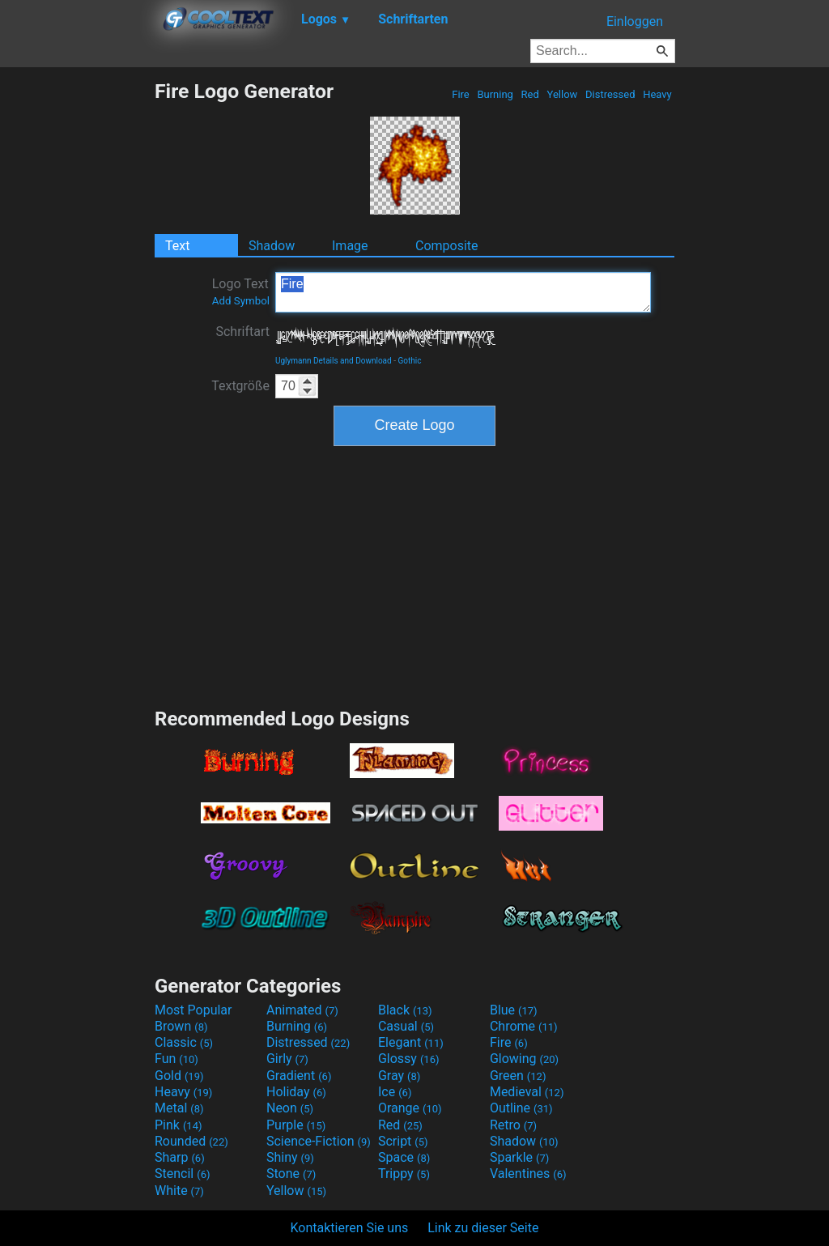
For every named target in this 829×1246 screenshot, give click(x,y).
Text (177, 245)
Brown (181, 1026)
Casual (406, 1026)
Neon (289, 1108)
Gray (399, 1075)
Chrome (524, 1026)
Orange (410, 1108)
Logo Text (241, 291)
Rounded (191, 1141)
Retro (513, 1125)
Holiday (296, 1091)
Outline (521, 1108)
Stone (291, 1173)
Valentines (528, 1173)
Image (350, 245)
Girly (287, 1058)
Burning (495, 94)
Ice (394, 1091)
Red (530, 94)
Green (518, 1075)
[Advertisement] (77, 322)
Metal (179, 1108)
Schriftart (242, 331)
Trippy (404, 1173)
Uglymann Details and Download (333, 360)
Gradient (298, 1075)
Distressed (610, 94)
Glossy (409, 1058)
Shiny (290, 1157)
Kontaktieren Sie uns (350, 1227)
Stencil (182, 1173)
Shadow (272, 245)
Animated (302, 1010)
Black (405, 1010)
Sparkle (519, 1157)
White (179, 1190)
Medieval (527, 1091)
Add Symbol (241, 301)
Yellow (562, 94)
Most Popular (193, 1010)
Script (403, 1141)
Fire (460, 94)
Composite (446, 245)
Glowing (524, 1058)
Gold (179, 1075)
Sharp (180, 1157)
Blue (514, 1010)
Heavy (657, 94)
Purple (295, 1125)
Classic (184, 1042)
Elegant (411, 1042)
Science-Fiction (318, 1141)
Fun (176, 1058)
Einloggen (634, 21)
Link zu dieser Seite (482, 1227)
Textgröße (240, 385)
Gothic (409, 360)
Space (404, 1157)
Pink (178, 1125)
